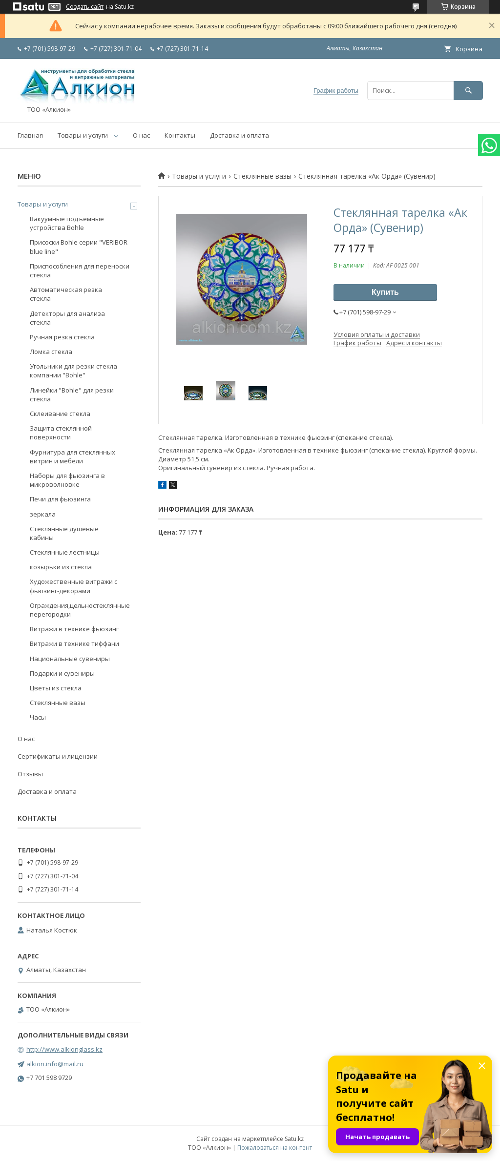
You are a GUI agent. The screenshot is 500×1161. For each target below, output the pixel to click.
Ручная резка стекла (62, 336)
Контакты (180, 135)
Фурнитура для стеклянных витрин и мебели (72, 456)
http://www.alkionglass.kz (64, 1049)
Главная (30, 135)
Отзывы (30, 773)
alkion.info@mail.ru (54, 1064)
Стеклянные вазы (262, 176)
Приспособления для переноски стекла (79, 270)
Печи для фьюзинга (60, 499)
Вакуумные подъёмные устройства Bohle (67, 223)
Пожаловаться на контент (274, 1147)
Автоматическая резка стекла (66, 294)
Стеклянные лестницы (65, 552)
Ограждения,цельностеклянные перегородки (80, 610)
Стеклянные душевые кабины (64, 533)
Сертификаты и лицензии (58, 756)
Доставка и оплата (239, 135)
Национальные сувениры (70, 658)
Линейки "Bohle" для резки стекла (72, 394)
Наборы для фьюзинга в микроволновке (67, 480)
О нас (141, 135)
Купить (385, 292)
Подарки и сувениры (62, 673)
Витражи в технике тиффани (74, 643)
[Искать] (468, 90)
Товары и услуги (83, 135)
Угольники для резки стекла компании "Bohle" (73, 370)
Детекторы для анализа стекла (67, 318)
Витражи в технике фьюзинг (74, 628)
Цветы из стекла (56, 688)
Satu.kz (294, 1139)
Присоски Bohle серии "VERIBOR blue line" (78, 246)
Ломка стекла (51, 351)
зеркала (43, 514)
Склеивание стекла (60, 413)
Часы (38, 717)
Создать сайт (85, 6)
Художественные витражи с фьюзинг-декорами (73, 586)
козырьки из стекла (61, 566)
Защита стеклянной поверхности (61, 432)
